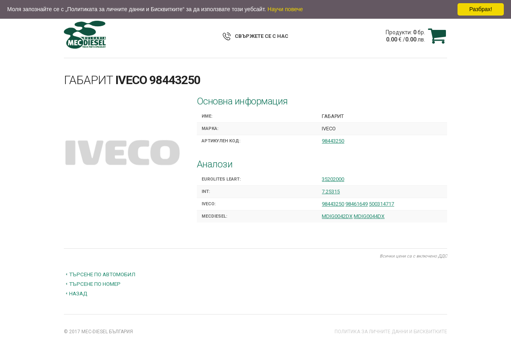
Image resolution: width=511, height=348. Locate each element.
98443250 (333, 141)
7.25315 (331, 192)
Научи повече (285, 9)
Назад (78, 293)
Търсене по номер (95, 284)
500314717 (381, 204)
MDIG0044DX (369, 216)
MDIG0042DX (337, 216)
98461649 (356, 204)
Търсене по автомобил (102, 274)
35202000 (333, 179)
